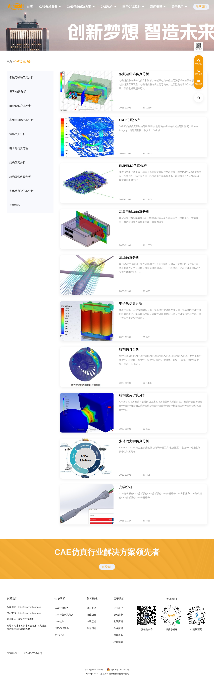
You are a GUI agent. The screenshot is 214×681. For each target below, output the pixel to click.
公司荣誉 (118, 615)
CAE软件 (107, 6)
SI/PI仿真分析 (17, 91)
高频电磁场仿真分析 (21, 119)
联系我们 (201, 6)
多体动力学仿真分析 (21, 190)
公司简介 (118, 608)
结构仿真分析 (17, 162)
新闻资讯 (156, 6)
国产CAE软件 (131, 6)
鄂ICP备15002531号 (94, 669)
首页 (30, 6)
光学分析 (14, 205)
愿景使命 (118, 635)
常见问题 (91, 628)
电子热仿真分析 (18, 148)
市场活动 (91, 621)
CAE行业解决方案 (79, 6)
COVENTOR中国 (33, 653)
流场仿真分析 (17, 134)
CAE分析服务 (48, 6)
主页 (9, 61)
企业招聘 (118, 628)
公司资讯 (91, 608)
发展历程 (118, 621)
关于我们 (178, 6)
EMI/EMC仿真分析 (20, 105)
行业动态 (91, 615)
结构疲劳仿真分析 (20, 176)
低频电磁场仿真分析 (21, 77)
